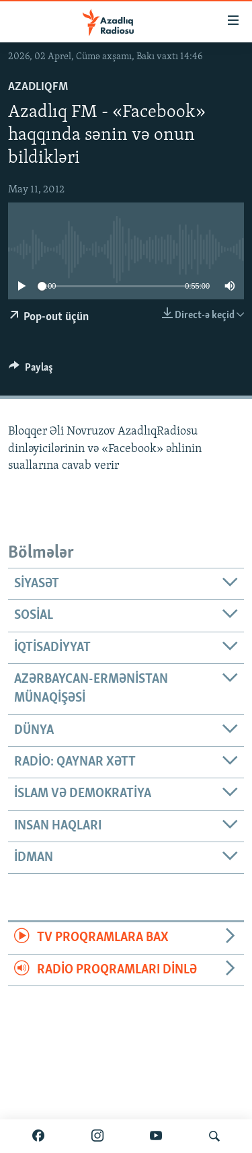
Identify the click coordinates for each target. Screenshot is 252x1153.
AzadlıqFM (38, 87)
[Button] (31, 370)
